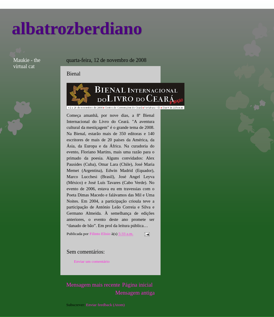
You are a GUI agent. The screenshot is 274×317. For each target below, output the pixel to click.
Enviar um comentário (92, 261)
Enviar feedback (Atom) (105, 305)
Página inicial (137, 285)
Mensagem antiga (135, 293)
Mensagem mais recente (93, 285)
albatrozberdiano (77, 28)
